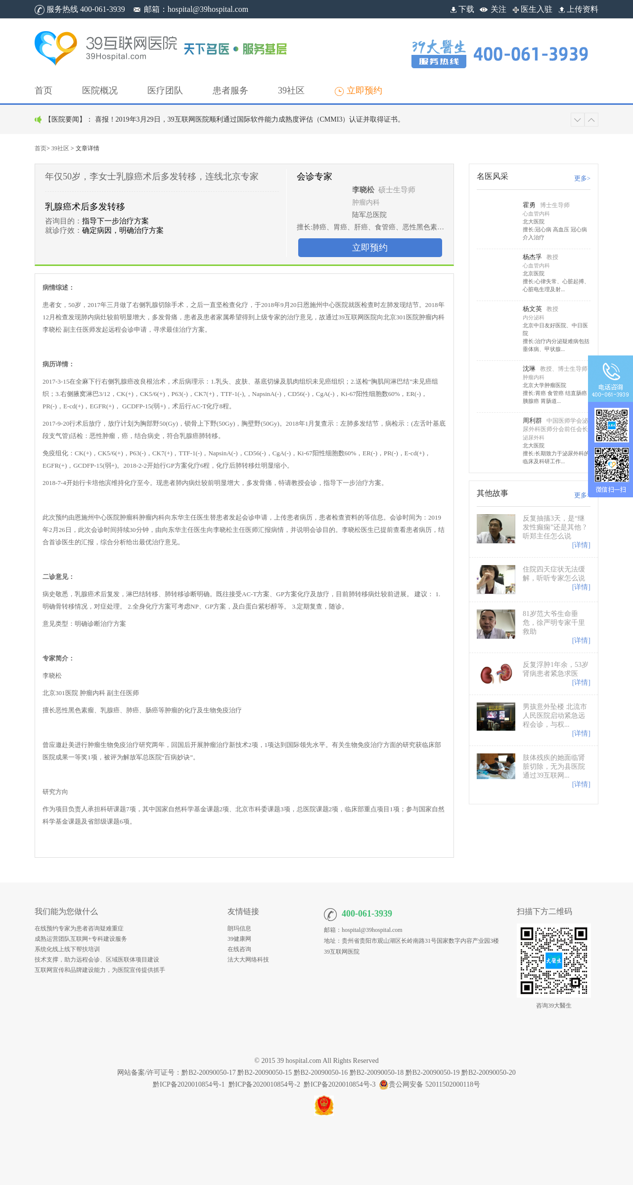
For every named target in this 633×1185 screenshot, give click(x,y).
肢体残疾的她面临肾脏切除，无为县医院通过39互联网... (554, 766)
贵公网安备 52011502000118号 (429, 1084)
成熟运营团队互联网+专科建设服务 (81, 938)
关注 (498, 9)
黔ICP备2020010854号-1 (189, 1084)
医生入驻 (531, 9)
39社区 (60, 148)
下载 (461, 9)
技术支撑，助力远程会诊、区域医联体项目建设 (97, 959)
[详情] (581, 545)
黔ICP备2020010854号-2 (264, 1084)
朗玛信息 (239, 928)
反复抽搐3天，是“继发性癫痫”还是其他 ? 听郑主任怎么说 (554, 527)
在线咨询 (239, 949)
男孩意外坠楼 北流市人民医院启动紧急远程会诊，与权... (555, 715)
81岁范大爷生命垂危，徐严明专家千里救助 (554, 622)
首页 (40, 148)
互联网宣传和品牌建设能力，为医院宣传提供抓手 (100, 969)
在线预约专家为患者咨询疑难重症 (79, 928)
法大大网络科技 (248, 959)
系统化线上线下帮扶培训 (67, 949)
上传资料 (577, 9)
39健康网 (239, 938)
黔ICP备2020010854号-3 (339, 1084)
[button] (100, 90)
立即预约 (370, 248)
